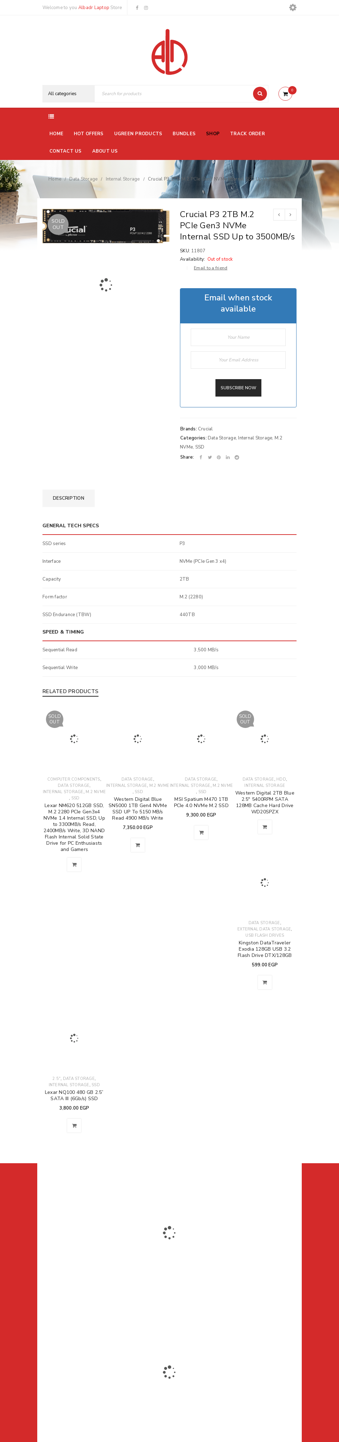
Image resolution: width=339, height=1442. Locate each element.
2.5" (57, 1078)
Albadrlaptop (123, 1317)
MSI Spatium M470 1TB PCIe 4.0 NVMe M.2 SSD (201, 802)
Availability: (192, 259)
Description (68, 498)
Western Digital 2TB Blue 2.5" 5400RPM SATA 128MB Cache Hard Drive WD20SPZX (264, 802)
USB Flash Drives (264, 935)
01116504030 (86, 1269)
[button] (138, 845)
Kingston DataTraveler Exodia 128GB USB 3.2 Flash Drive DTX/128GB (265, 949)
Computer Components (73, 779)
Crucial (205, 429)
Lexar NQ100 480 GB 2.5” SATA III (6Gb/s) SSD (74, 1095)
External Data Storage (264, 929)
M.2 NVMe (96, 792)
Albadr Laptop (93, 8)
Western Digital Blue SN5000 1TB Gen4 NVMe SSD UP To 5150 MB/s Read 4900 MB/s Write (138, 808)
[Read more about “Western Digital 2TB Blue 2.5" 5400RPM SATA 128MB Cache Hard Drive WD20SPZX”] (265, 827)
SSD (200, 447)
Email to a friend (210, 268)
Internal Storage (123, 179)
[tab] (68, 498)
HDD (281, 779)
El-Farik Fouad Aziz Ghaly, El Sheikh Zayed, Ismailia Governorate (79, 1287)
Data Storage (83, 179)
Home (54, 179)
